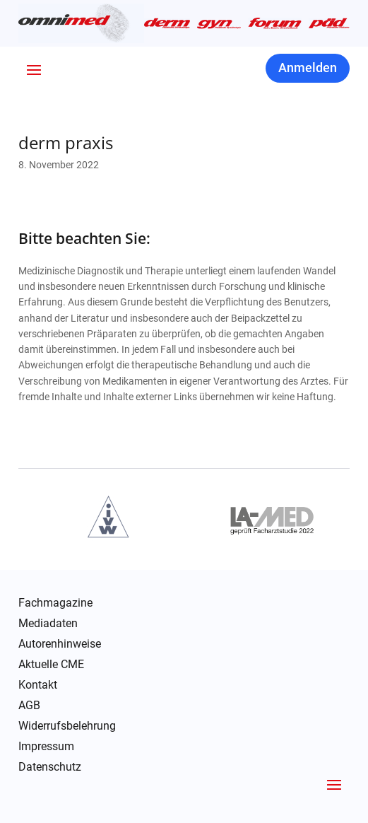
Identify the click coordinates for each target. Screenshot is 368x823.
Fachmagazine (55, 603)
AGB (29, 706)
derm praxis (65, 142)
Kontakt (37, 685)
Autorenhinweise (59, 644)
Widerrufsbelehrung (67, 726)
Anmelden (307, 67)
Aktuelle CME (51, 665)
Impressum (46, 747)
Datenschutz (49, 767)
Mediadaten (48, 624)
